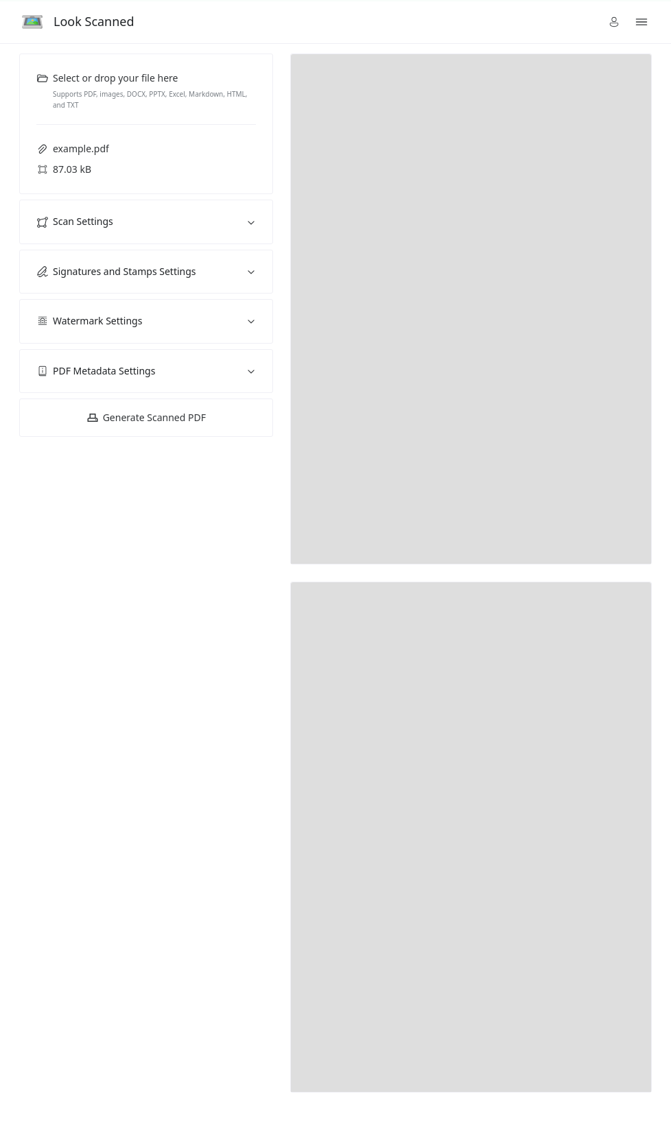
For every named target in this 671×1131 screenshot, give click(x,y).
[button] (614, 22)
